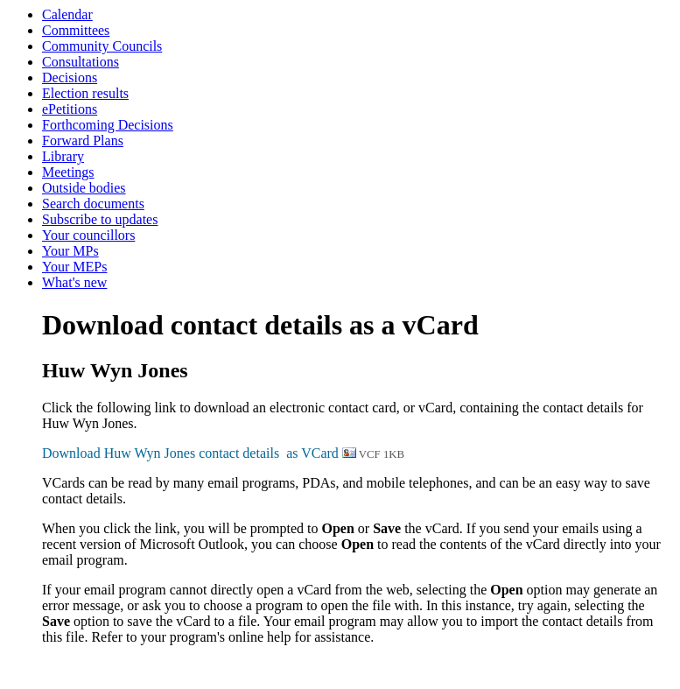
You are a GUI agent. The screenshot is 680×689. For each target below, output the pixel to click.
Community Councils (102, 46)
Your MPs (70, 250)
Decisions (69, 77)
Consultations (80, 61)
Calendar (67, 14)
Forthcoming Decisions (107, 124)
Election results (85, 93)
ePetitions (69, 109)
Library (63, 156)
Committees (75, 30)
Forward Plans (82, 140)
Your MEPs (74, 266)
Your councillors (88, 235)
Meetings (68, 172)
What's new (74, 282)
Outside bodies (84, 187)
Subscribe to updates (100, 219)
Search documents (93, 203)
